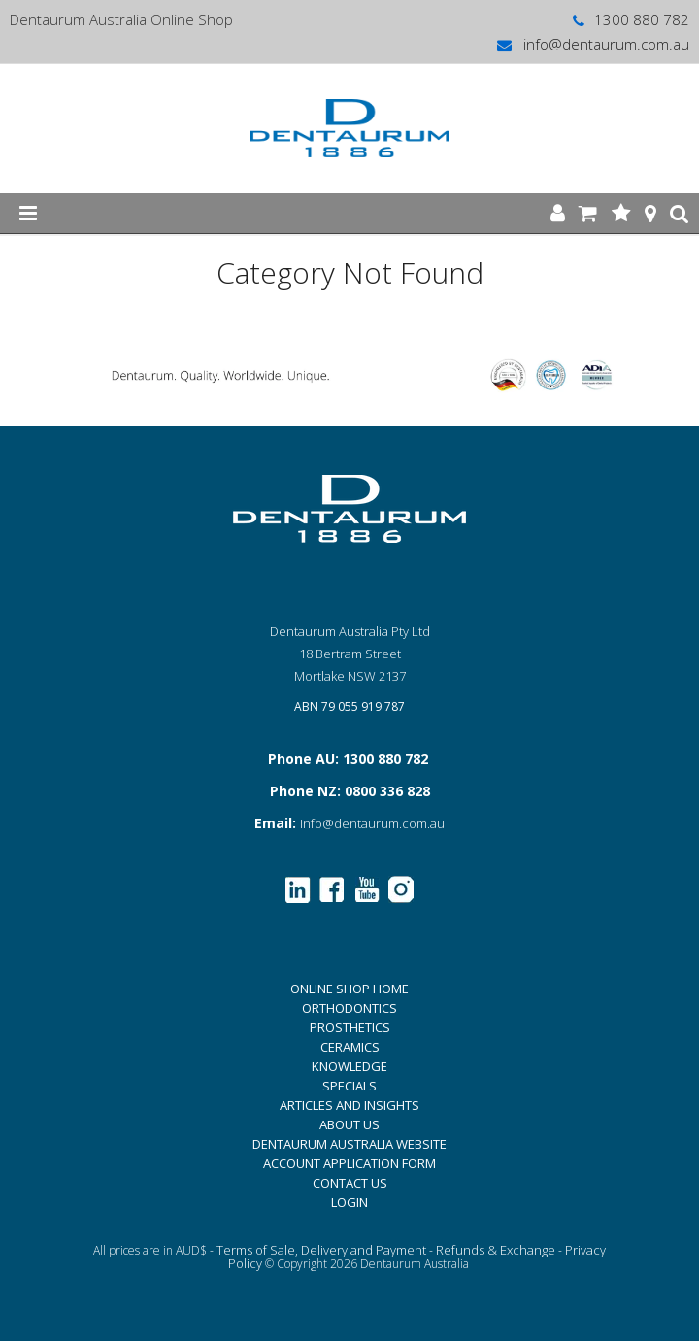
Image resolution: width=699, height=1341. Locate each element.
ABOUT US (349, 1124)
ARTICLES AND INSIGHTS (349, 1105)
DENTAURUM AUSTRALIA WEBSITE (349, 1144)
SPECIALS (349, 1085)
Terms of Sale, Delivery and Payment (321, 1249)
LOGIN (349, 1202)
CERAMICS (350, 1047)
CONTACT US (350, 1182)
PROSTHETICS (350, 1027)
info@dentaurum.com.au (592, 43)
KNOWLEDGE (349, 1066)
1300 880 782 (629, 19)
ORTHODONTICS (349, 1008)
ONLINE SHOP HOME (349, 988)
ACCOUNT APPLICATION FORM (349, 1163)
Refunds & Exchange (495, 1249)
